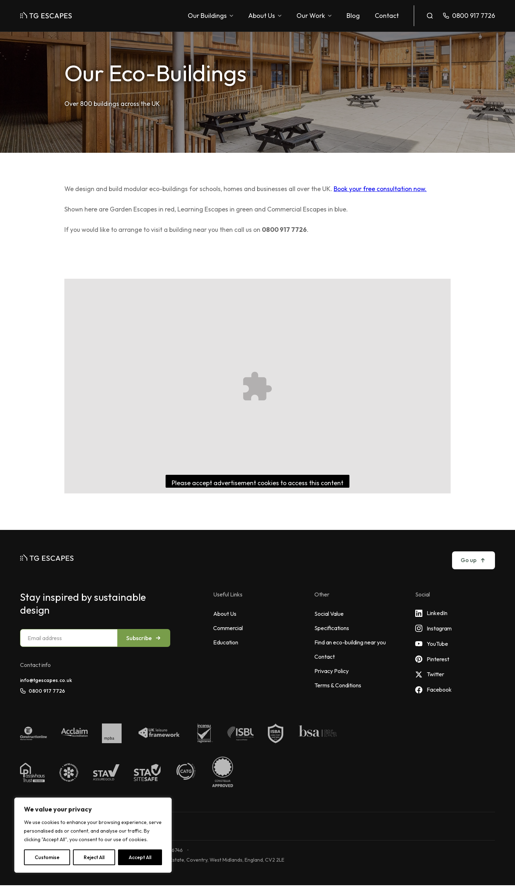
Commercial (228, 628)
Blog (353, 15)
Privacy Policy (331, 670)
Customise (47, 857)
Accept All (140, 857)
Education (225, 642)
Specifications (331, 628)
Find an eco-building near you (350, 642)
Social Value (329, 613)
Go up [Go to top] (473, 560)
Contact (387, 15)
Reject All (94, 857)
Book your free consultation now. (380, 189)
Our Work (314, 15)
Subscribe (144, 638)
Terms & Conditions (337, 685)
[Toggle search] (430, 16)
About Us (264, 15)
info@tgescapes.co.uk (46, 680)
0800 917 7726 (42, 691)
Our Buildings (210, 15)
